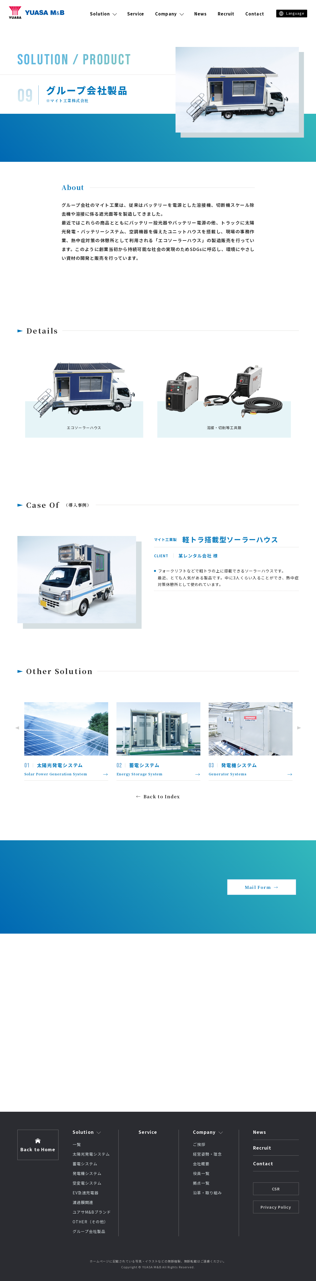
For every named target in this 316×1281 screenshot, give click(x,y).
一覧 (77, 1144)
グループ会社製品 (89, 1231)
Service (135, 14)
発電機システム (87, 1173)
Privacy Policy (276, 1207)
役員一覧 (201, 1173)
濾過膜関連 (83, 1202)
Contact (254, 14)
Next (300, 728)
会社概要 (201, 1163)
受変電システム (87, 1183)
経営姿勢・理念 (207, 1154)
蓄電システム (85, 1163)
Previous (16, 728)
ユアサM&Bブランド (92, 1212)
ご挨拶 (199, 1144)
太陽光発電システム (91, 1154)
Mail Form (258, 887)
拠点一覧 (201, 1183)
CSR (276, 1189)
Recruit (226, 14)
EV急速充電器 (86, 1192)
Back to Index (162, 796)
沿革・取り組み (207, 1192)
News (200, 14)
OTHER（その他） (90, 1221)
